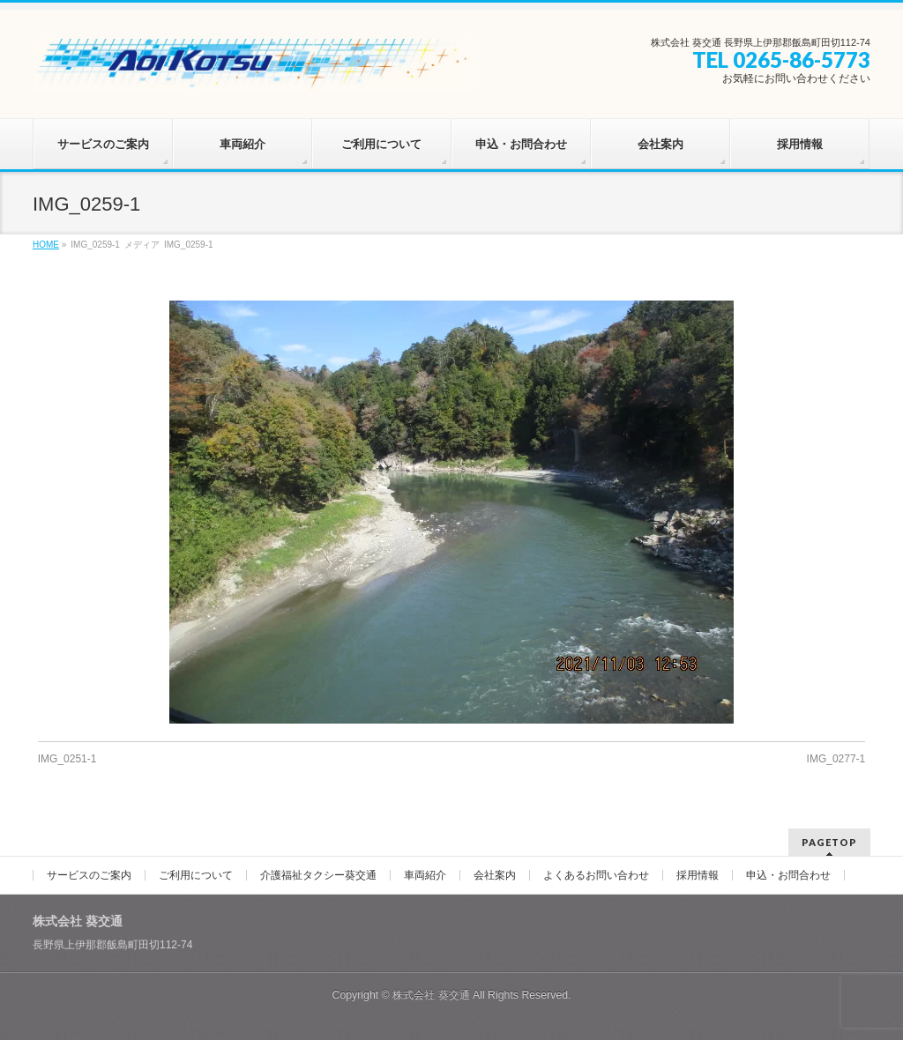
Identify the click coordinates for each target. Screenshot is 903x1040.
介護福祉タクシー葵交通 (318, 875)
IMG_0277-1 (836, 759)
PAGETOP (829, 842)
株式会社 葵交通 (430, 995)
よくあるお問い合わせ (596, 875)
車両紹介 (425, 875)
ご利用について (196, 875)
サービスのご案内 (89, 875)
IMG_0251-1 (67, 759)
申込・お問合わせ (788, 875)
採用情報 (697, 875)
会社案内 (495, 875)
